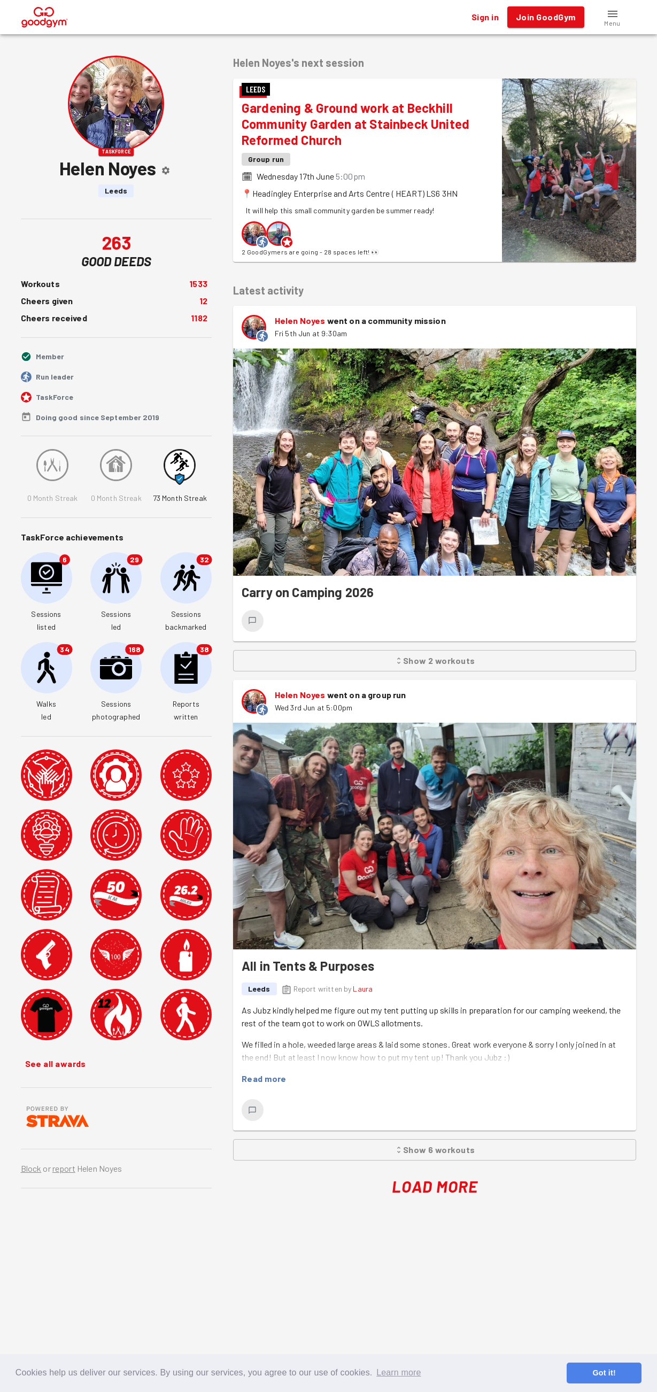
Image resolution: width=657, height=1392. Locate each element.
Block (31, 1168)
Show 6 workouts (435, 1150)
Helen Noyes (300, 320)
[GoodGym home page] (44, 16)
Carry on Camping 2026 (308, 592)
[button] (613, 17)
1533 (198, 284)
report (63, 1168)
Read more (264, 1078)
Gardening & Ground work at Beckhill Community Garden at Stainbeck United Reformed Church (355, 124)
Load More (435, 1186)
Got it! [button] (603, 1372)
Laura (363, 988)
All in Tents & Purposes (308, 965)
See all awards (55, 1063)
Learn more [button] (398, 1372)
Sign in (485, 17)
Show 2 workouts (435, 661)
